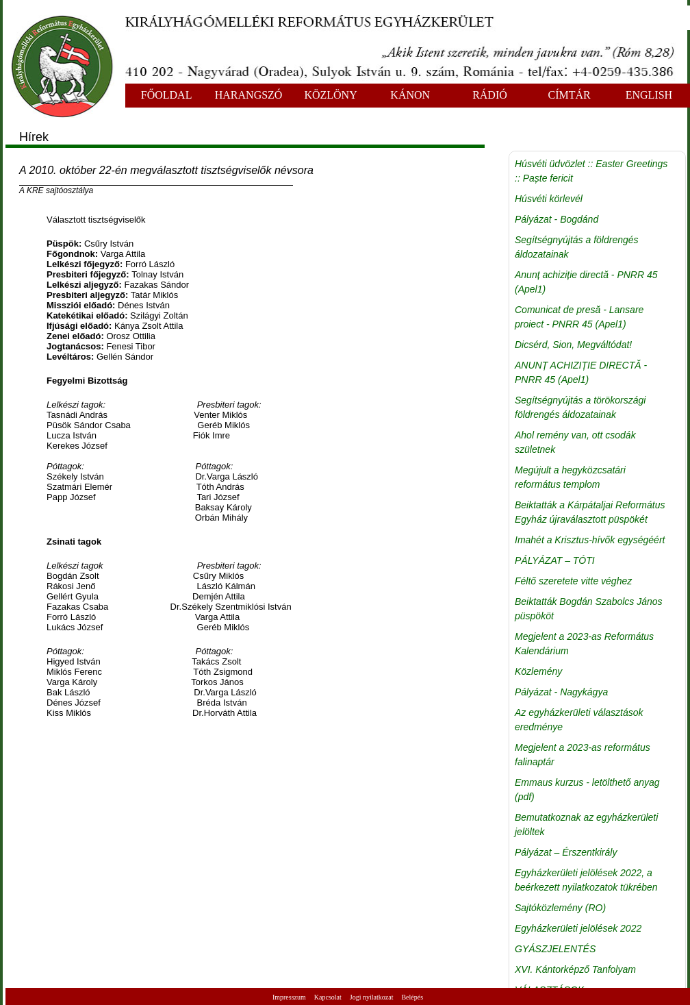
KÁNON (410, 95)
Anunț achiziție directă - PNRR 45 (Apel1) (586, 282)
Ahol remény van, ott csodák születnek (575, 442)
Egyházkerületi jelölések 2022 (578, 928)
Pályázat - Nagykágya (561, 691)
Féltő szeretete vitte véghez (573, 580)
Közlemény (538, 671)
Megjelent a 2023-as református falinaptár (582, 754)
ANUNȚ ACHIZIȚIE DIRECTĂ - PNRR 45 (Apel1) (581, 372)
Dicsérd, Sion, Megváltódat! (573, 344)
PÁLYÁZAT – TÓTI (555, 560)
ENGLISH (649, 95)
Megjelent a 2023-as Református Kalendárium (584, 643)
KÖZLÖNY (330, 95)
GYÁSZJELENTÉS (555, 948)
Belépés (412, 997)
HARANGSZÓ (249, 95)
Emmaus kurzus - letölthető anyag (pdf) (587, 789)
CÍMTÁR (569, 95)
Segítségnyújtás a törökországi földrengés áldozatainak (580, 407)
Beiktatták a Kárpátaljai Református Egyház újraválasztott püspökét (590, 512)
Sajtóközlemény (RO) (560, 907)
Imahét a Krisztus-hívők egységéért (590, 539)
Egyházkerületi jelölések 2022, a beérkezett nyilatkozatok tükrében (586, 880)
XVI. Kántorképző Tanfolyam (575, 969)
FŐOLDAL (166, 95)
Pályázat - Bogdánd (556, 219)
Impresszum (289, 997)
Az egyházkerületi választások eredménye (579, 719)
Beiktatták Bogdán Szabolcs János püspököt (589, 608)
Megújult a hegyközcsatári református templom (570, 477)
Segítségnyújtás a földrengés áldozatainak (577, 247)
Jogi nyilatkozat (372, 997)
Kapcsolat (328, 997)
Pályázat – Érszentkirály (566, 852)
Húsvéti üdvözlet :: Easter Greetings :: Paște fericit (591, 171)
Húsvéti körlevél (549, 198)
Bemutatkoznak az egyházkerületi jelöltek (586, 824)
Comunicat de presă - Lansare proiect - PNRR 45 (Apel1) (579, 317)
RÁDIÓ (489, 95)
